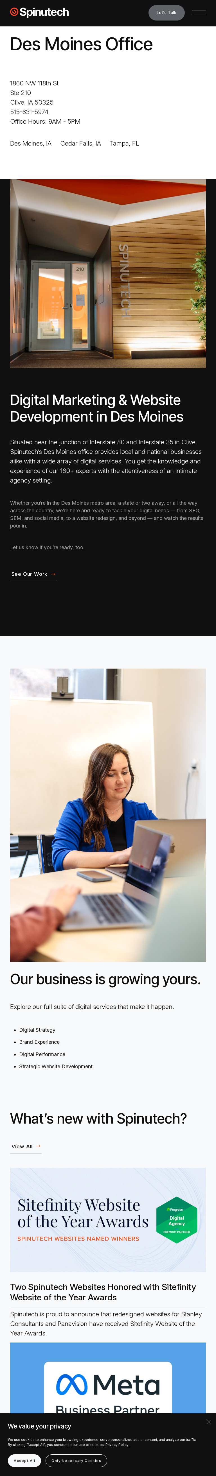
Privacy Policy (117, 1445)
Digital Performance (42, 1054)
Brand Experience (39, 1042)
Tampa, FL (124, 143)
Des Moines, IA (30, 143)
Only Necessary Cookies (76, 1461)
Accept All (24, 1461)
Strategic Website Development (56, 1066)
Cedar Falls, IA (80, 143)
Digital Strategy (37, 1030)
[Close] (209, 1421)
